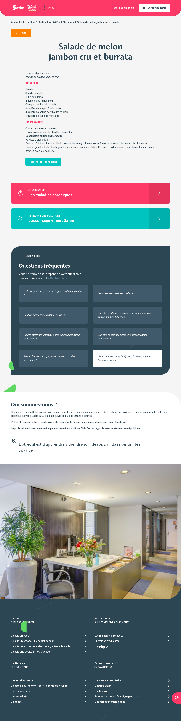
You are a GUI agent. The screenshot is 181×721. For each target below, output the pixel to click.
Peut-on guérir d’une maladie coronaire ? (46, 315)
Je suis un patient (21, 635)
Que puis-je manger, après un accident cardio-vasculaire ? (123, 336)
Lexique (101, 647)
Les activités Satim (34, 22)
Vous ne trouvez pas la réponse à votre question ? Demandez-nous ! (125, 358)
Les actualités (19, 696)
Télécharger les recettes (43, 161)
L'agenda (16, 701)
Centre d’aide (58, 278)
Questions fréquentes (107, 641)
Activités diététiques (61, 22)
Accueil (15, 22)
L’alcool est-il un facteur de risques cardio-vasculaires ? (53, 293)
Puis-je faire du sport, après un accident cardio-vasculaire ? (49, 358)
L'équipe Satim (102, 685)
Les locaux (100, 691)
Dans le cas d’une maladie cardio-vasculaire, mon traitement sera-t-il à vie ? (125, 315)
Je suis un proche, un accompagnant (32, 641)
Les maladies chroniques (108, 635)
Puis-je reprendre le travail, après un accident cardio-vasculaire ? (52, 336)
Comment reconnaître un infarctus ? (117, 293)
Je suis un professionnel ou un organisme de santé (40, 646)
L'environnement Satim (107, 680)
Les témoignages (21, 691)
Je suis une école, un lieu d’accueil (31, 651)
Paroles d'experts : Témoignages (113, 696)
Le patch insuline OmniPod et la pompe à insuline (39, 685)
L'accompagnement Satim (109, 701)
